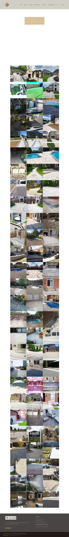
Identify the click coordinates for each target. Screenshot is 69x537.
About (25, 4)
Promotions (37, 4)
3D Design (44, 4)
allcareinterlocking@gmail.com (41, 522)
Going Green (50, 4)
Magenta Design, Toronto (13, 535)
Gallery (57, 4)
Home (21, 4)
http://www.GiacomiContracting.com (42, 526)
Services (30, 4)
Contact (63, 4)
